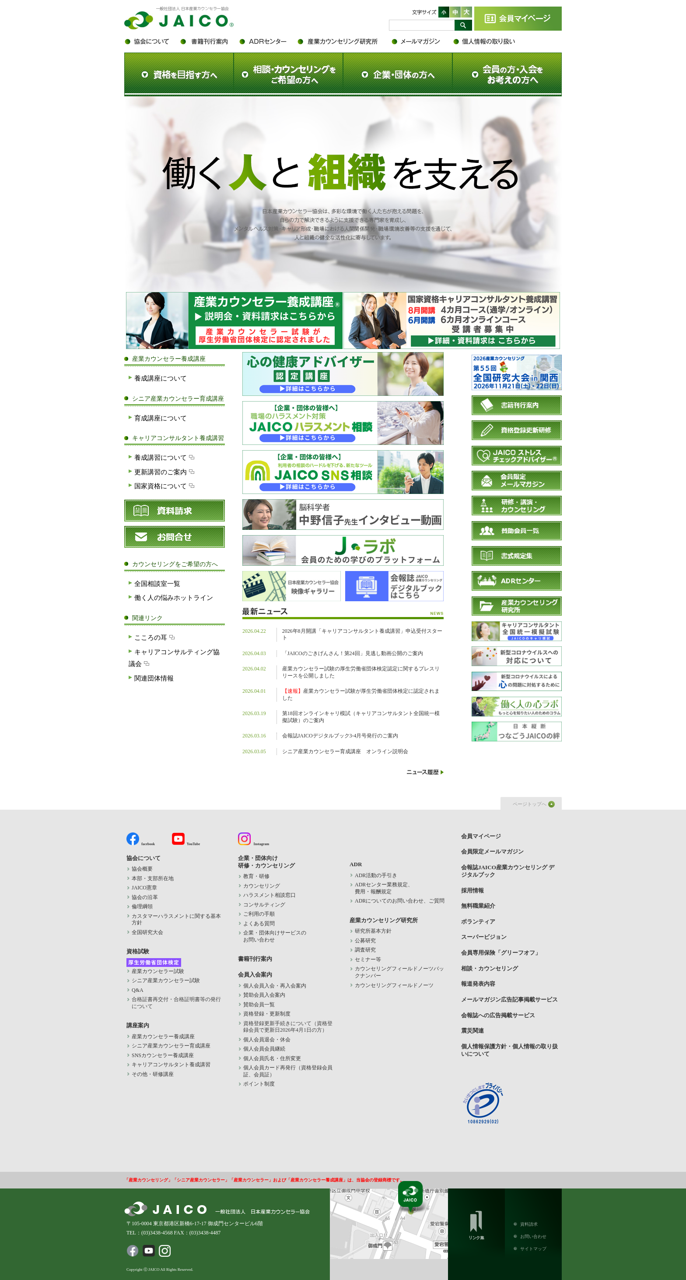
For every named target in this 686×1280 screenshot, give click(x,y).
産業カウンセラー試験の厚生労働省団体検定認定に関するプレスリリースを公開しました (361, 672)
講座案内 (137, 1025)
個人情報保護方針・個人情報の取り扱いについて (489, 41)
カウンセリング (261, 886)
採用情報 (472, 890)
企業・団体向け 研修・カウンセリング (266, 862)
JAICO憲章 (144, 888)
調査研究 (365, 950)
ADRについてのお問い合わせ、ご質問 (399, 901)
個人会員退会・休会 (266, 1040)
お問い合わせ (533, 1236)
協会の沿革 (145, 897)
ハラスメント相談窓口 (269, 895)
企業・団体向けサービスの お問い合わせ (274, 936)
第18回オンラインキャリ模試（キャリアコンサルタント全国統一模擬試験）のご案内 (361, 716)
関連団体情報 (154, 678)
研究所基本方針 (373, 931)
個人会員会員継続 (264, 1049)
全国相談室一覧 (157, 583)
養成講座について (160, 378)
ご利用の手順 (259, 914)
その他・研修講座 (153, 1074)
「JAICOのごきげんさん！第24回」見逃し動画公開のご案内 (352, 653)
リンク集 (476, 1223)
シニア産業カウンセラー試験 (166, 980)
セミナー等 (368, 959)
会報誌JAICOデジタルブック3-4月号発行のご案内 (340, 736)
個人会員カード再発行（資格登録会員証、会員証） (287, 1071)
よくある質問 (259, 923)
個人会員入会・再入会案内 (274, 986)
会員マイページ (518, 19)
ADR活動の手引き (376, 875)
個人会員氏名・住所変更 (272, 1058)
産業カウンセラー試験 (158, 971)
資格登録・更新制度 (266, 1014)
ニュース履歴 (425, 772)
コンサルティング (264, 905)
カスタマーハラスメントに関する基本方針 (176, 919)
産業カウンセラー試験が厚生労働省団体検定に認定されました (361, 694)
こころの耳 (155, 637)
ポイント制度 (259, 1084)
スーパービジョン (484, 937)
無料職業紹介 (478, 906)
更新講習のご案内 (165, 472)
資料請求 (529, 1224)
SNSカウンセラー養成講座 (163, 1055)
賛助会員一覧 (259, 1004)
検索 (463, 25)
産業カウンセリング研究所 (344, 41)
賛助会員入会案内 (264, 995)
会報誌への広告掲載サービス (498, 1015)
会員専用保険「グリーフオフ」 (501, 952)
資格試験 (137, 951)
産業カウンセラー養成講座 (163, 1036)
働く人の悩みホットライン (173, 597)
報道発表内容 (478, 983)
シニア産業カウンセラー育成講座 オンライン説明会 (345, 751)
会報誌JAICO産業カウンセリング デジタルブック (507, 871)
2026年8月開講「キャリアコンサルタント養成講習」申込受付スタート (362, 634)
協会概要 (142, 869)
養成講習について (165, 457)
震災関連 (472, 1030)
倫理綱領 (147, 906)
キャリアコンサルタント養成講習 (171, 1064)
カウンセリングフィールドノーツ (394, 985)
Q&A (138, 990)
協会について (151, 41)
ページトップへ (529, 804)
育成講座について (160, 418)
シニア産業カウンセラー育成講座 (171, 1046)
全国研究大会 (147, 932)
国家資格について (165, 486)
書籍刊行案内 (208, 41)
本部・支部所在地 (153, 878)
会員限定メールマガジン (421, 41)
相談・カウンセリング (489, 968)
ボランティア (478, 921)
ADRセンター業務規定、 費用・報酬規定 (384, 888)
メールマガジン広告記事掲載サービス (509, 999)
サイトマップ (533, 1248)
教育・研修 (256, 876)
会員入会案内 (255, 974)
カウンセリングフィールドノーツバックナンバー (399, 972)
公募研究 (365, 941)
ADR (267, 41)
